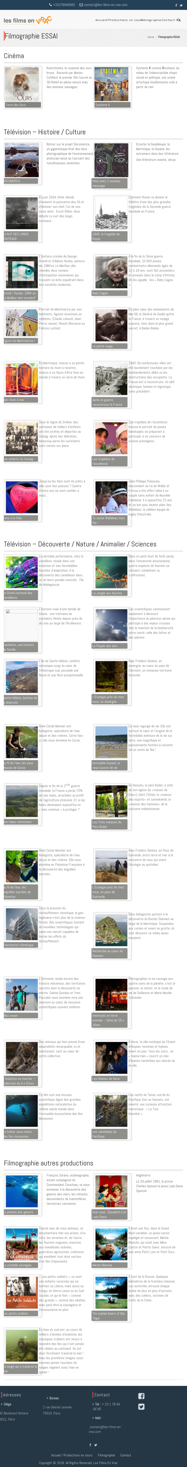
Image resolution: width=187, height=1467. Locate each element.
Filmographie (151, 20)
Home (154, 37)
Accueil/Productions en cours (119, 20)
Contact (168, 20)
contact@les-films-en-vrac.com (105, 6)
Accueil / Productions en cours (71, 890)
